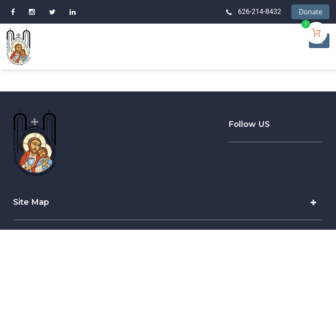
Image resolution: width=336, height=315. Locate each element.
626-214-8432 (259, 11)
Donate (310, 12)
